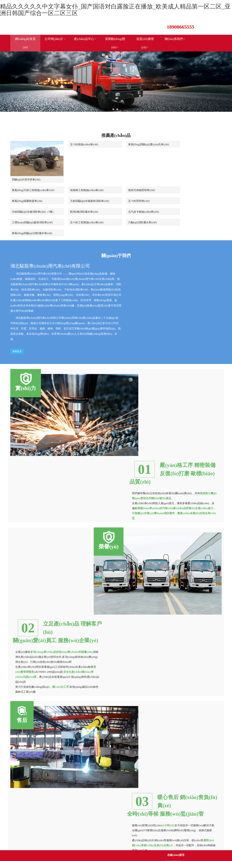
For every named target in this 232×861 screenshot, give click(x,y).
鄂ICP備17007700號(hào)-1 (48, 832)
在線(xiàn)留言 (176, 855)
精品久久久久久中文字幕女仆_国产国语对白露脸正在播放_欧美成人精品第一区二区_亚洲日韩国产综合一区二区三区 (115, 9)
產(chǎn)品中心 (85, 39)
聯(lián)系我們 (175, 39)
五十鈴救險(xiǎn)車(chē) (80, 141)
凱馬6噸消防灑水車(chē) (134, 194)
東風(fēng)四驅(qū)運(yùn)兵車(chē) (140, 141)
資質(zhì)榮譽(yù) (145, 43)
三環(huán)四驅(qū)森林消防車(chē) (32, 204)
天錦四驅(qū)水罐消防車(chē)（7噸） (87, 194)
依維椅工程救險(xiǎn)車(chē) (28, 183)
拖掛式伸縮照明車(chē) (79, 183)
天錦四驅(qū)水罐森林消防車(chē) (193, 183)
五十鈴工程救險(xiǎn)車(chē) (82, 204)
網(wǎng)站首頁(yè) (25, 43)
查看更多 (17, 322)
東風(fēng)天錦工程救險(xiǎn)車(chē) (195, 141)
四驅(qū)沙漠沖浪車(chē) (26, 173)
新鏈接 (24, 837)
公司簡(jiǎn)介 (55, 39)
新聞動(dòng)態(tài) (115, 43)
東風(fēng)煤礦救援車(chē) (135, 183)
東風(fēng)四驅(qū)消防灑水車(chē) (194, 204)
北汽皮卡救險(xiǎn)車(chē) (189, 194)
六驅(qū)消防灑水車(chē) (134, 204)
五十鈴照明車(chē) (22, 194)
